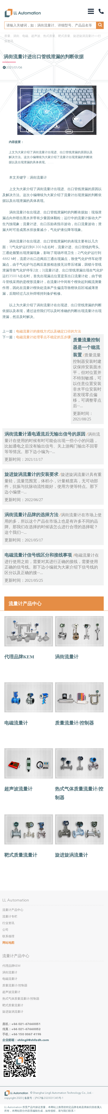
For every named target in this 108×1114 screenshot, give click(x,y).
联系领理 (8, 936)
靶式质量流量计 (20, 855)
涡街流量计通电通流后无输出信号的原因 (44, 434)
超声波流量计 (18, 789)
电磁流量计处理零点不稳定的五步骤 (43, 337)
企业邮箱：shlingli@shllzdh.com (25, 1040)
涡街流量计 (66, 656)
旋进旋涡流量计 (71, 855)
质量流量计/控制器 (74, 723)
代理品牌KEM (19, 656)
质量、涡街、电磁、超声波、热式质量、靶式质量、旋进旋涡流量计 (49, 36)
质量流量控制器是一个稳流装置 (86, 347)
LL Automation (15, 900)
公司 (5, 930)
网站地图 (8, 943)
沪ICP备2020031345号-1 (49, 1098)
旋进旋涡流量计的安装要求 (31, 474)
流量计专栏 (9, 916)
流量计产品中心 (25, 603)
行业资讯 (8, 923)
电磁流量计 (16, 723)
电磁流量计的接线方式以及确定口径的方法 (48, 331)
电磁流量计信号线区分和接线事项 (38, 555)
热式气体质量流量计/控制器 (20, 998)
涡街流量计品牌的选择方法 (31, 514)
